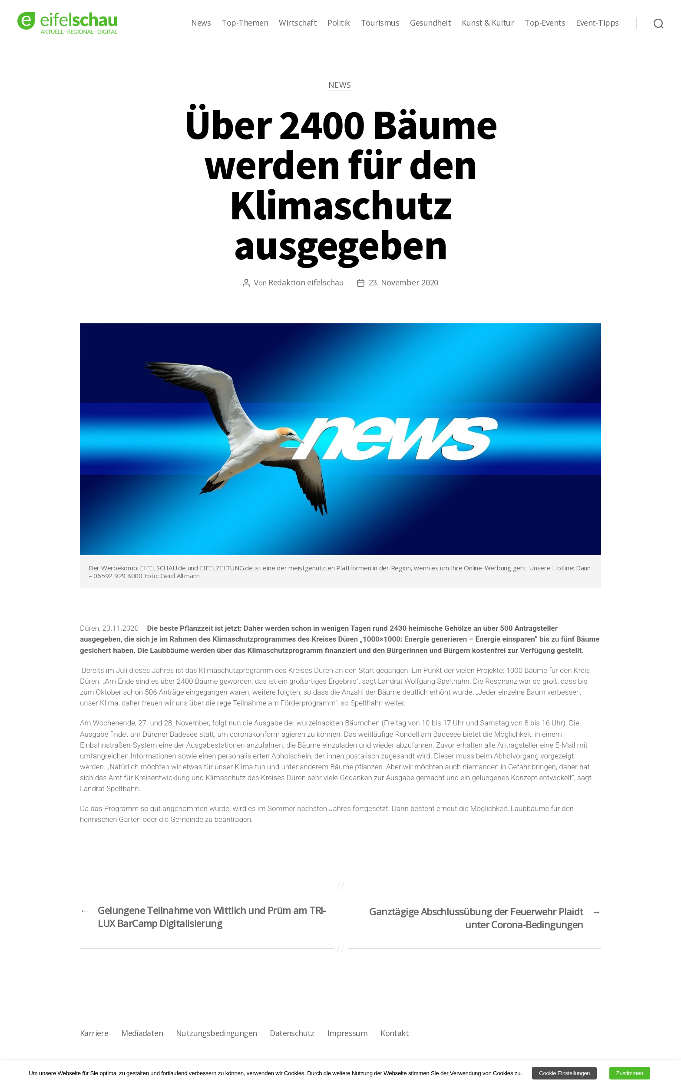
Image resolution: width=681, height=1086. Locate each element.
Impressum (346, 1035)
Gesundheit (430, 23)
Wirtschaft (298, 23)
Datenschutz (291, 1035)
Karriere (94, 1035)
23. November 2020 (403, 283)
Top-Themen (244, 23)
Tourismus (380, 23)
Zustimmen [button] (629, 1073)
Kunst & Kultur (488, 23)
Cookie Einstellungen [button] (564, 1073)
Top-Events (545, 23)
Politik (338, 23)
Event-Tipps (597, 23)
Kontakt (393, 1035)
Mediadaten (141, 1035)
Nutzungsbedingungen (215, 1035)
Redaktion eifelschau (306, 283)
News (201, 23)
